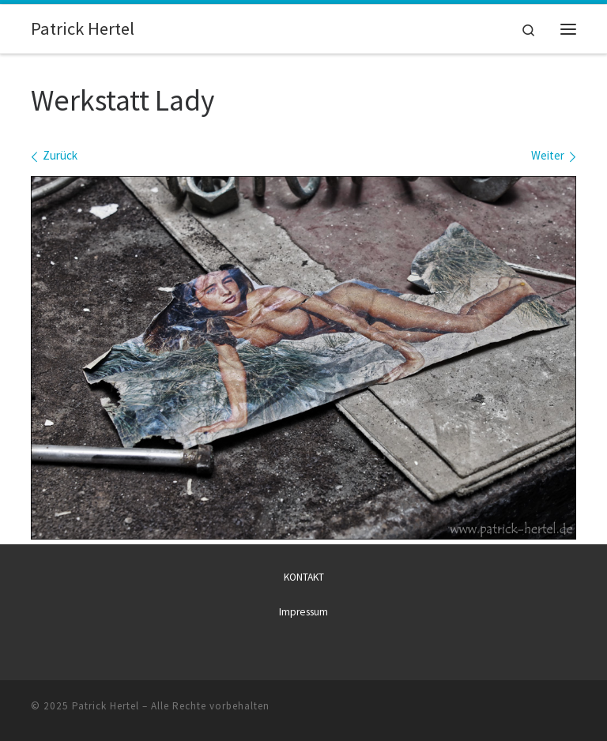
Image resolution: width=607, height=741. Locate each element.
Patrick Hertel (105, 706)
